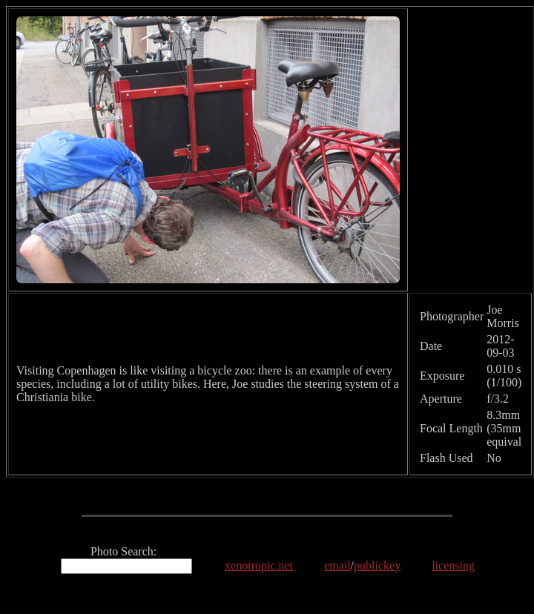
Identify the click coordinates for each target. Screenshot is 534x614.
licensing (453, 565)
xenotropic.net (259, 565)
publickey (377, 565)
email (337, 565)
